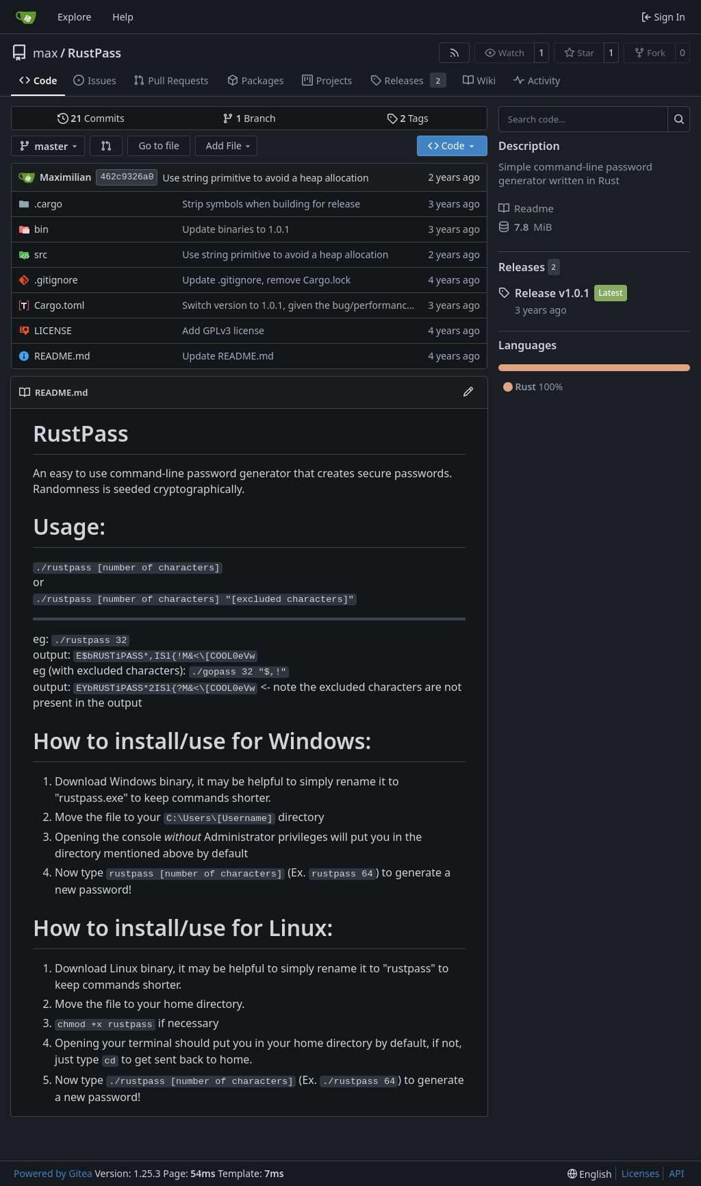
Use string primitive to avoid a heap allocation (265, 177)
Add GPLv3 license (223, 330)
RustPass (95, 53)
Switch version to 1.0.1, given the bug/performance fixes (308, 305)
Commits (91, 118)
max (45, 53)
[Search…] (678, 119)
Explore (74, 16)
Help (122, 16)
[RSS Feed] (454, 52)
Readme (526, 208)
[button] (106, 146)
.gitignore (56, 279)
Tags (408, 118)
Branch (249, 118)
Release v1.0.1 (552, 293)
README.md (62, 355)
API (676, 1173)
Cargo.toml (59, 305)
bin (41, 229)
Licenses (641, 1173)
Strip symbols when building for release (271, 203)
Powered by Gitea (53, 1173)
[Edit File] (468, 392)
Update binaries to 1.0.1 (236, 229)
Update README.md (228, 355)
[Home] (26, 17)
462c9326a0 (126, 177)
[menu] (590, 1174)
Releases (521, 267)
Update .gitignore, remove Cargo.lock (266, 279)
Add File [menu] (229, 145)
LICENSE (53, 330)
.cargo (48, 203)
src (40, 254)
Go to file (158, 145)
